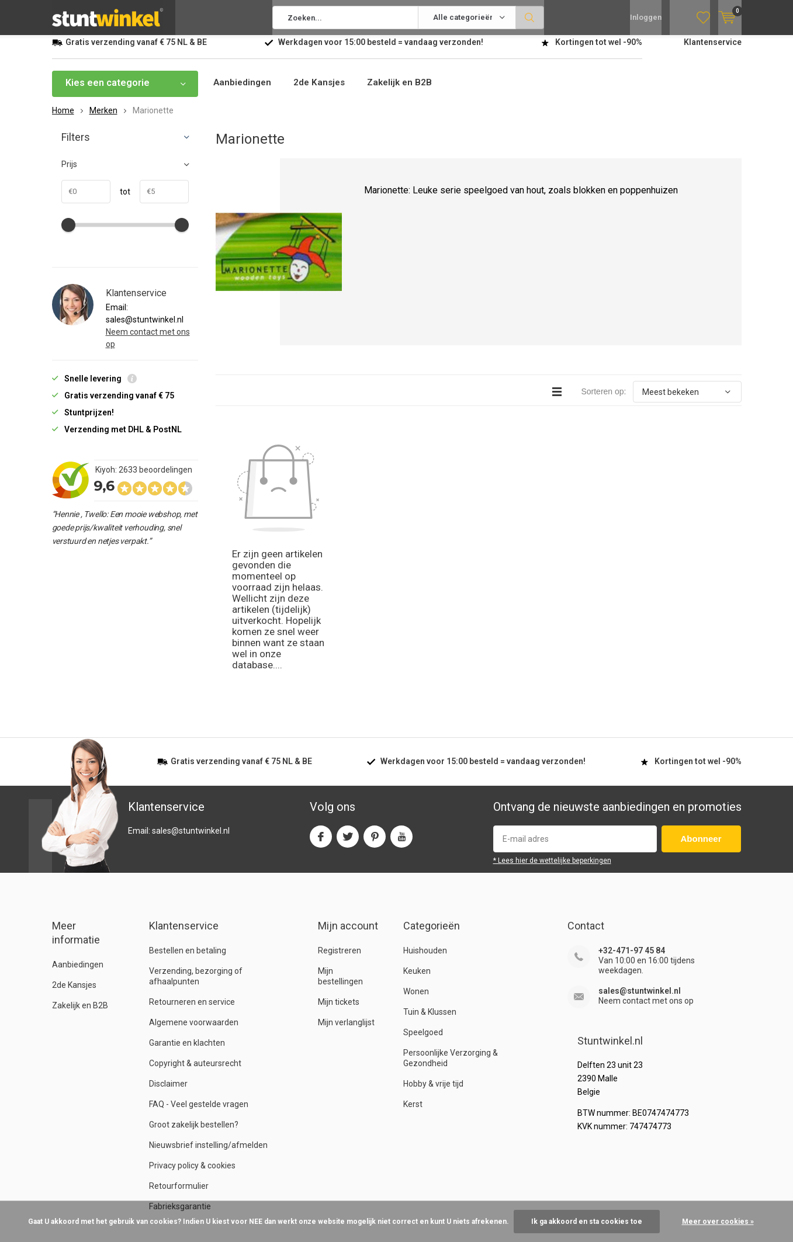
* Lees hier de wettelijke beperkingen (552, 723)
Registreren (339, 812)
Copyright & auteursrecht (195, 925)
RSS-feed (678, 1191)
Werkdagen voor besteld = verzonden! (380, 50)
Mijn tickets (338, 864)
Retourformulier (179, 1048)
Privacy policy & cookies (192, 1027)
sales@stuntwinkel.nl (639, 853)
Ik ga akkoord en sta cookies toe (586, 1221)
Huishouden (425, 812)
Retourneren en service (192, 864)
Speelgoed (423, 894)
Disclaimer (168, 945)
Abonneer (701, 701)
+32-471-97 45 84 (631, 812)
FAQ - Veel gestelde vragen (198, 966)
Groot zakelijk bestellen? (193, 986)
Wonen (416, 853)
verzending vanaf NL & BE (136, 50)
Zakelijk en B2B (405, 91)
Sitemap (726, 1191)
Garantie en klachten (187, 905)
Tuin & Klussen (429, 874)
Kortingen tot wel (598, 50)
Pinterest (374, 696)
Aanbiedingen (243, 91)
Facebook (321, 696)
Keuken (417, 833)
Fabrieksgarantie (180, 1068)
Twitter (348, 696)
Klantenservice (713, 50)
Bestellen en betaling (187, 812)
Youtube (401, 696)
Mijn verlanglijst (346, 884)
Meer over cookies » (718, 1221)
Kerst (413, 966)
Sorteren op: (603, 400)
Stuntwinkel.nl (112, 1191)
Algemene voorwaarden (193, 884)
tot (120, 200)
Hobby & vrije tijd (433, 945)
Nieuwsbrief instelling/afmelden (208, 1007)
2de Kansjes (322, 91)
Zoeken (530, 17)
